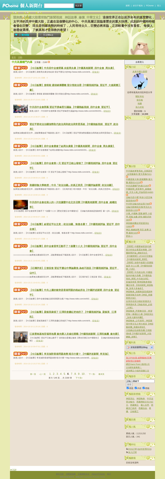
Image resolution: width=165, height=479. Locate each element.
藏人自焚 (145, 405)
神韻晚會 (140, 398)
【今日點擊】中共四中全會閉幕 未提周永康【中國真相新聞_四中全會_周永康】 (72, 68)
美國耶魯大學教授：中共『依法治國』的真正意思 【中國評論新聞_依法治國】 (71, 185)
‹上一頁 (42, 374)
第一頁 (33, 374)
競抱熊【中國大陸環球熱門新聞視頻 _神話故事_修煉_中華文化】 (57, 17)
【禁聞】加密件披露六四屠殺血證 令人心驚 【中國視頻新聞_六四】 (139, 265)
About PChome (98, 474)
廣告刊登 (60, 474)
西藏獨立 (134, 405)
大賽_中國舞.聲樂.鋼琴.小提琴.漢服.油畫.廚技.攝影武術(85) (139, 216)
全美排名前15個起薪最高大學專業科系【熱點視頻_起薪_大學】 (139, 304)
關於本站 (140, 96)
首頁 (14, 57)
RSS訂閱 (132, 449)
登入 (159, 6)
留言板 (140, 100)
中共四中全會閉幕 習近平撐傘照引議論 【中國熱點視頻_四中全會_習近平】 (70, 107)
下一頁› (92, 374)
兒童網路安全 (83, 474)
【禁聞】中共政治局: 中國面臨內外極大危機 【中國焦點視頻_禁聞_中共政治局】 (139, 275)
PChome (150, 6)
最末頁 (101, 374)
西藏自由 (143, 408)
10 (83, 374)
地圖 (140, 103)
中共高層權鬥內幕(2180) (137, 186)
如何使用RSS (144, 449)
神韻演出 (130, 398)
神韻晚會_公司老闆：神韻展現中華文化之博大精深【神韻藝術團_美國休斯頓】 (139, 323)
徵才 (109, 474)
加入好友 (140, 107)
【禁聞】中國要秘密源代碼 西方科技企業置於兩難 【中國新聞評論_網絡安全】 (139, 249)
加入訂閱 (132, 452)
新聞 (128, 6)
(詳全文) (95, 72)
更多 (129, 236)
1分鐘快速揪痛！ (134, 367)
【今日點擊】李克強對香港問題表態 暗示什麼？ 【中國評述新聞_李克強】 (69, 354)
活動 (20, 57)
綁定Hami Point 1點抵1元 (138, 364)
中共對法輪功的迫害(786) (138, 204)
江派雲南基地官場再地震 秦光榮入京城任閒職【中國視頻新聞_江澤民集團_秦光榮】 (74, 334)
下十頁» (79, 378)
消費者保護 (71, 474)
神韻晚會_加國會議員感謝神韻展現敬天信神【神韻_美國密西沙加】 (139, 294)
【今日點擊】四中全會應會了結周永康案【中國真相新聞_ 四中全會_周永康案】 (72, 146)
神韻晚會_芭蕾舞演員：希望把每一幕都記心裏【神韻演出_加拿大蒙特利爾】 (139, 314)
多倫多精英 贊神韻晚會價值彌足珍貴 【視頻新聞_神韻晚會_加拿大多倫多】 (139, 285)
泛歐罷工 (134, 411)
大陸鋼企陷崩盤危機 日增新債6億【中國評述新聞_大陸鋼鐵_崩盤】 (139, 333)
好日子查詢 (138, 6)
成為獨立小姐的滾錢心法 (137, 370)
